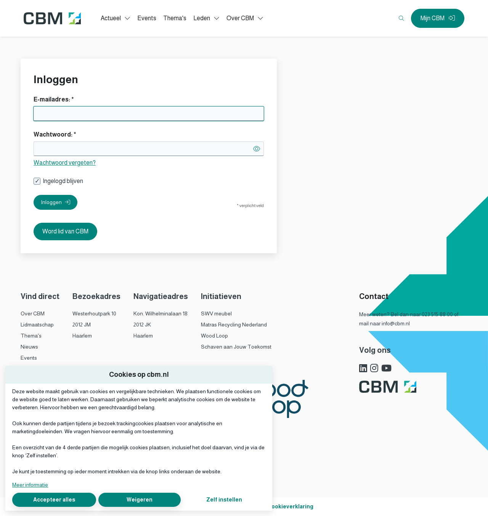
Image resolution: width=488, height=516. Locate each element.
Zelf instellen (224, 500)
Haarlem (82, 336)
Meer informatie (30, 485)
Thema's (31, 336)
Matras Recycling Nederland (234, 324)
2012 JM (81, 324)
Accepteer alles (54, 500)
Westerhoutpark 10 (94, 313)
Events (29, 358)
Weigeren (139, 500)
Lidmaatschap (37, 324)
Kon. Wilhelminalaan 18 (160, 313)
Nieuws (29, 347)
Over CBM (33, 313)
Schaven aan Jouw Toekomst (236, 347)
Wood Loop (214, 336)
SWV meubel (216, 313)
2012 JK (142, 324)
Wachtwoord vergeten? (65, 162)
